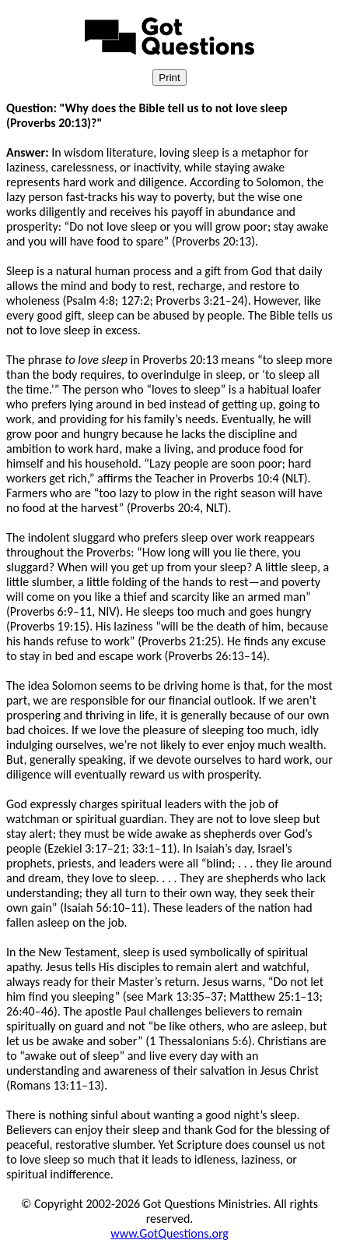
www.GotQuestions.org (169, 1233)
